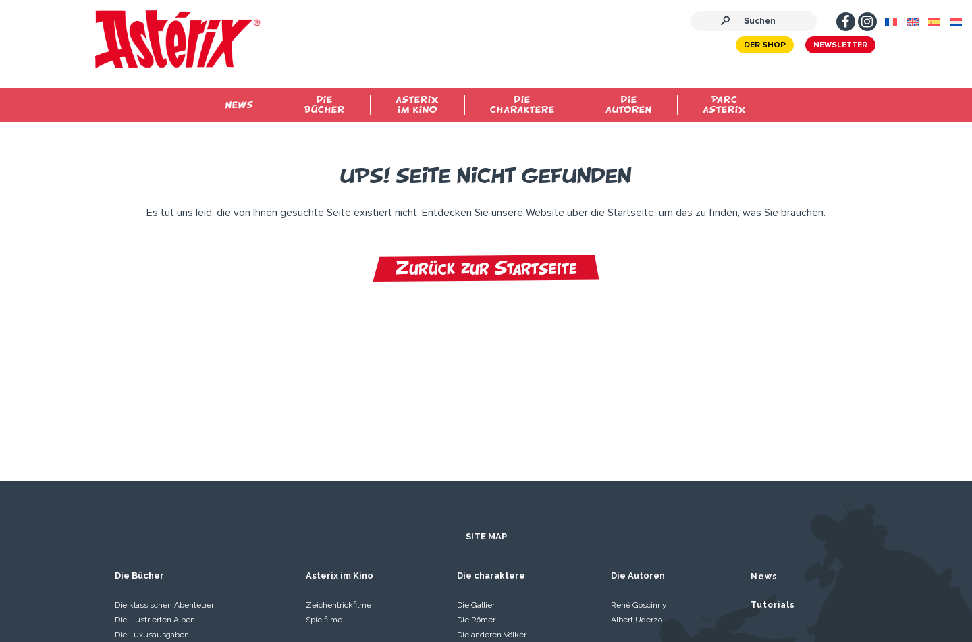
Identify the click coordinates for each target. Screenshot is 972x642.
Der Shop (751, 48)
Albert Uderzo (636, 491)
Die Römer (476, 491)
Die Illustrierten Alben (155, 491)
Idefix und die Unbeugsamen (168, 521)
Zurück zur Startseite (486, 268)
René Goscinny (639, 476)
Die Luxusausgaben (152, 506)
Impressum (89, 591)
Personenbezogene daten (370, 591)
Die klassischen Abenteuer (164, 476)
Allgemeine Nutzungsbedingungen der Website (213, 591)
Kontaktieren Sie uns (834, 595)
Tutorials (773, 476)
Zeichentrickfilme (338, 476)
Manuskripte (534, 591)
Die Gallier (476, 476)
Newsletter (826, 48)
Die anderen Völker (491, 506)
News (764, 448)
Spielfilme (324, 491)
